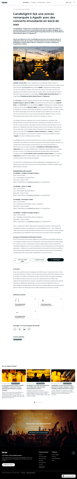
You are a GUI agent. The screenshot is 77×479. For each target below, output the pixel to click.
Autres (53, 460)
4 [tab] (40, 403)
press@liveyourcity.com (46, 305)
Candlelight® (26, 87)
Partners (54, 456)
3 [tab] (38, 403)
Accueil (40, 454)
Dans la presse (42, 458)
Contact (48, 2)
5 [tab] (42, 403)
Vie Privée (23, 472)
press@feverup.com (20, 305)
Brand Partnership (56, 458)
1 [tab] (34, 403)
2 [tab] (36, 403)
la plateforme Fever (33, 182)
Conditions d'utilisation (30, 472)
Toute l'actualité (42, 456)
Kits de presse (41, 2)
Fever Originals (17, 339)
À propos (33, 2)
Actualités (26, 2)
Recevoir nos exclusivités (42, 467)
